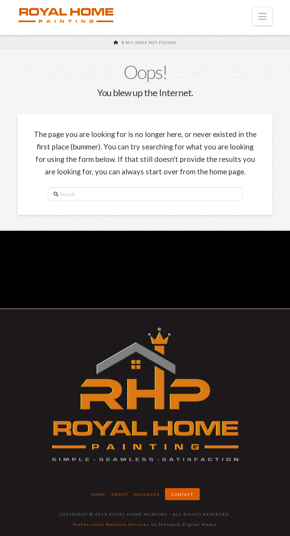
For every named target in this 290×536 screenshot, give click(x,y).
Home (98, 494)
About (119, 494)
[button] (262, 16)
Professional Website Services (111, 524)
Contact (182, 494)
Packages (147, 494)
